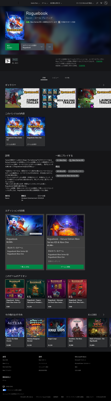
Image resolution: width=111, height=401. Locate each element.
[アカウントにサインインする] (105, 3)
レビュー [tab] (55, 78)
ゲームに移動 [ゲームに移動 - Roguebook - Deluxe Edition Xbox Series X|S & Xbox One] (65, 267)
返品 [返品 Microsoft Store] (76, 367)
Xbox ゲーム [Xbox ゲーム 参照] (6, 363)
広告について (90, 397)
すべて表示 (92, 314)
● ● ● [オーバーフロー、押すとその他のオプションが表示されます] (50, 46)
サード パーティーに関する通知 (74, 397)
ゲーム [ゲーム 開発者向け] (4, 380)
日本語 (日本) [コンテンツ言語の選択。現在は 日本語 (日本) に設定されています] (9, 386)
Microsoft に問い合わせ (26, 397)
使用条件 (55, 397)
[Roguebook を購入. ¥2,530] (12, 46)
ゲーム (44, 3)
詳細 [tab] (44, 78)
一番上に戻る (24, 267)
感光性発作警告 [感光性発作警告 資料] (43, 370)
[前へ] (99, 85)
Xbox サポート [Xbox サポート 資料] (42, 360)
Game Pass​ (34, 3)
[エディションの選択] (32, 46)
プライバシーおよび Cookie (43, 397)
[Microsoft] (10, 3)
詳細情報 (99, 61)
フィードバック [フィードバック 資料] (43, 363)
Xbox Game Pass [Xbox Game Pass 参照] (7, 367)
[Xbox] (24, 3)
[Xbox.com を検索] (97, 2)
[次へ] (103, 85)
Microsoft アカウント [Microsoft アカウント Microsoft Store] (80, 360)
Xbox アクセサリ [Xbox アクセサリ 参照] (7, 370)
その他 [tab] (67, 78)
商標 (62, 397)
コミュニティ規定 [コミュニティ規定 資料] (43, 367)
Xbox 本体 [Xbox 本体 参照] (5, 360)
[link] (14, 131)
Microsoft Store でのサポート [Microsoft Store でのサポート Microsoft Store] (83, 363)
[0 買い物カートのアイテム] (101, 2)
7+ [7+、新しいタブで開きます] (15, 59)
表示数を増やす (55, 3)
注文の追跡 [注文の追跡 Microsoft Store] (78, 370)
